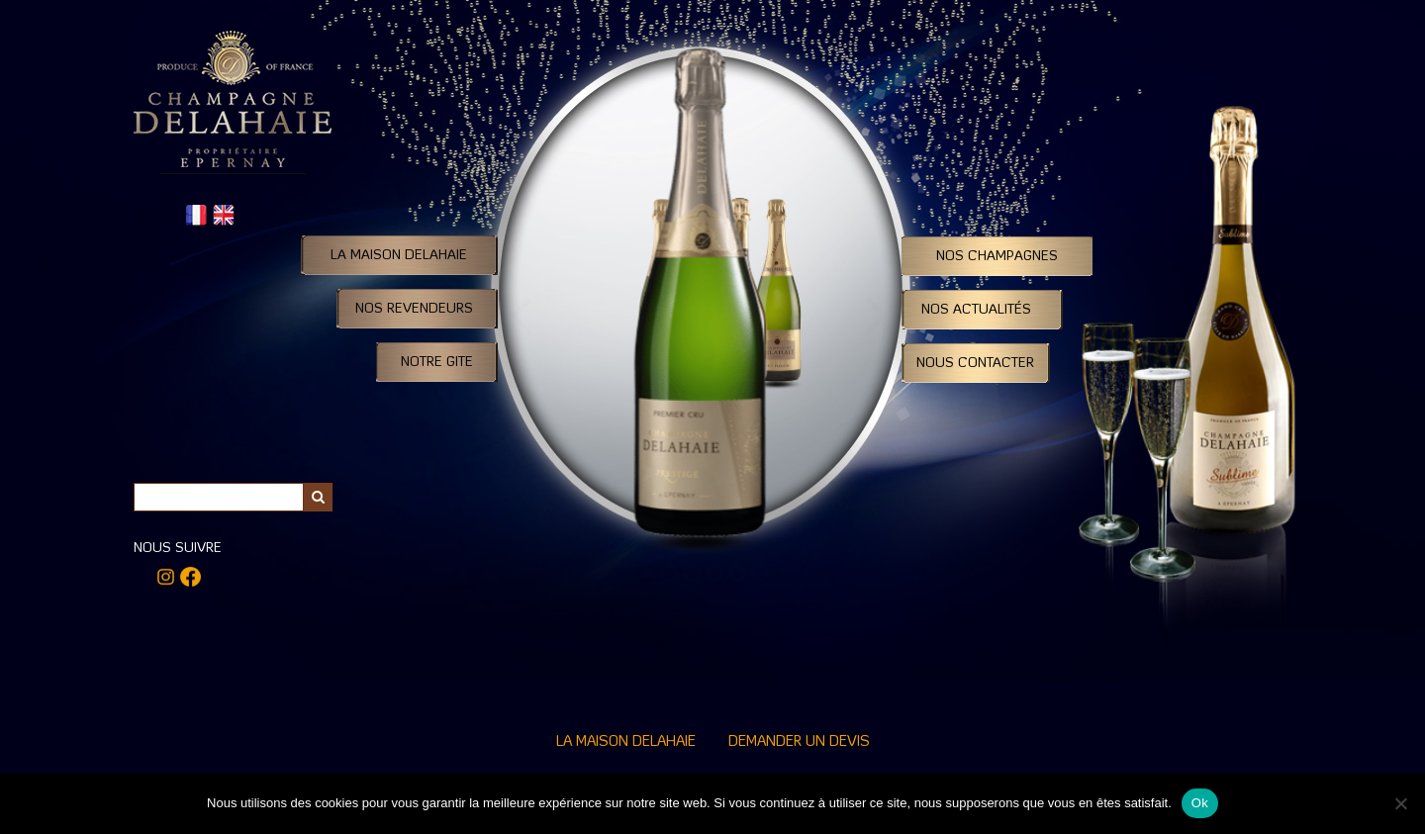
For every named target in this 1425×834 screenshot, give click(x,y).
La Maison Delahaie (626, 742)
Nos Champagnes (997, 256)
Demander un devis (799, 742)
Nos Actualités (976, 310)
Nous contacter (975, 363)
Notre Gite (437, 362)
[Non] (1400, 803)
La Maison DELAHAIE (399, 255)
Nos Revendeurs (414, 309)
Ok (1199, 802)
